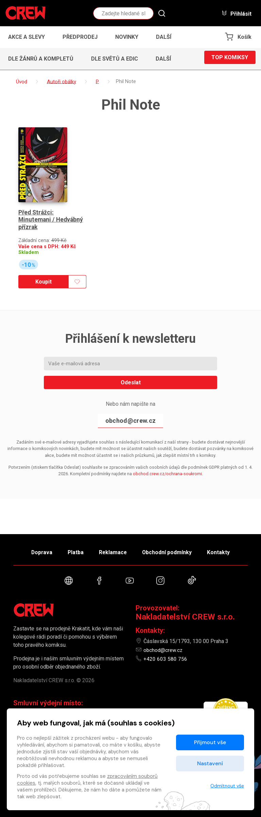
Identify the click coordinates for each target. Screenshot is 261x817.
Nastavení (210, 763)
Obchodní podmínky (171, 549)
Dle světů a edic (114, 58)
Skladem (28, 240)
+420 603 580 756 (165, 659)
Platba (72, 549)
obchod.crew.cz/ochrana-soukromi (167, 461)
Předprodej (80, 37)
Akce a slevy (26, 37)
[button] (166, 37)
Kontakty (226, 549)
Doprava (34, 549)
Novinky (126, 37)
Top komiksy (229, 58)
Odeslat (131, 370)
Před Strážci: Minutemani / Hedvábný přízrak (51, 208)
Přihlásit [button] (236, 13)
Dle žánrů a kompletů (40, 58)
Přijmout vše (210, 742)
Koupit (42, 269)
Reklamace (113, 549)
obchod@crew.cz (130, 408)
